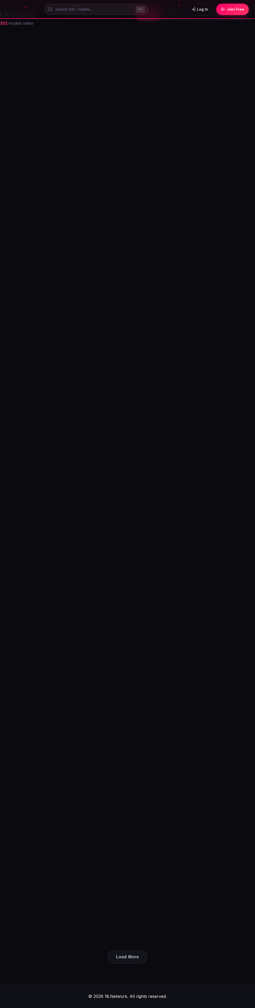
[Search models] (96, 9)
